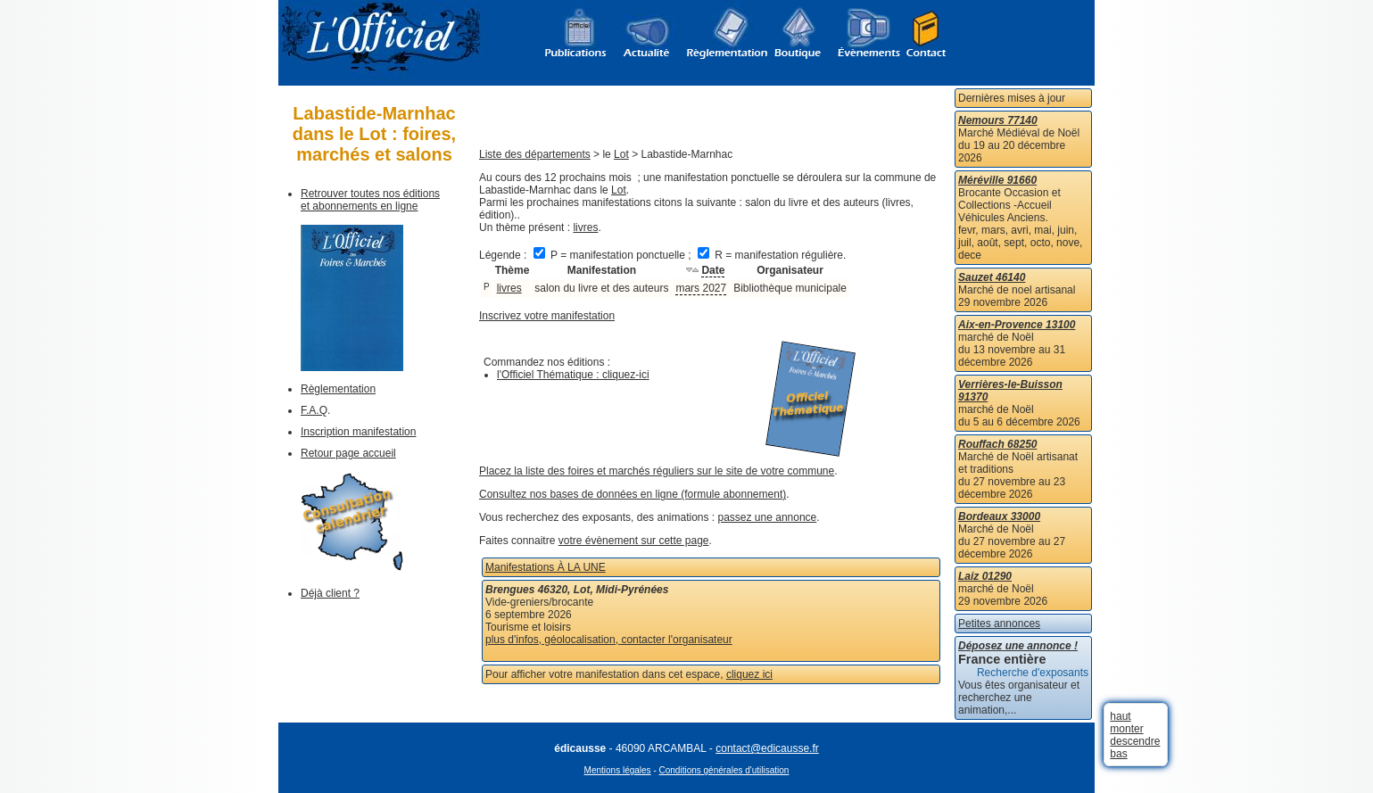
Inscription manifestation (358, 431)
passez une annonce (767, 517)
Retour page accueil (348, 453)
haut (1120, 716)
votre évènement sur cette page (633, 540)
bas (1118, 754)
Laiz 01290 (985, 576)
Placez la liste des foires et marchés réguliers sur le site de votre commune (656, 471)
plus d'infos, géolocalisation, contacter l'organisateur (608, 639)
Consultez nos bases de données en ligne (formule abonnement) (632, 494)
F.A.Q (314, 410)
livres (585, 227)
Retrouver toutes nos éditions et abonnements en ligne (370, 199)
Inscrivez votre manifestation (547, 316)
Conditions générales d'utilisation (724, 770)
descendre (1135, 741)
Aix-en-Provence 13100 (1016, 324)
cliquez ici (749, 674)
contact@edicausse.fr (767, 748)
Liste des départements (535, 154)
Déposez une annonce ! (1018, 646)
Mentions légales (617, 770)
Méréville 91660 (997, 180)
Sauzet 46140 (991, 277)
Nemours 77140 (998, 120)
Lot (621, 154)
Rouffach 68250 (997, 444)
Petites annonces (999, 623)
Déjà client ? (330, 593)
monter (1126, 729)
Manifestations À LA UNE (545, 567)
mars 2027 (700, 288)
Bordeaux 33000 (999, 516)
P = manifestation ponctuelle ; (613, 255)
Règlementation (338, 389)
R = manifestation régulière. (772, 255)
